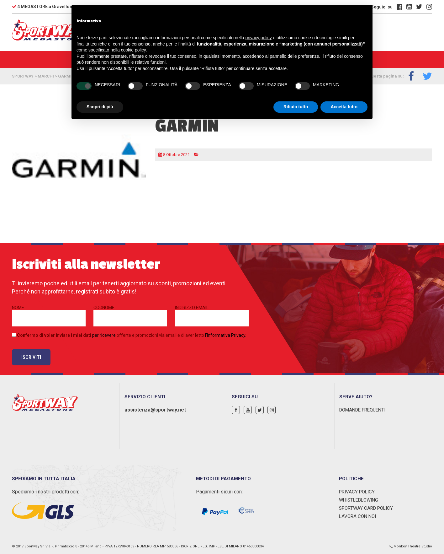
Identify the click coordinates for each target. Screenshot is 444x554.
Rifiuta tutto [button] (295, 106)
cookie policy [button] (133, 49)
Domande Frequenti (362, 410)
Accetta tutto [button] (343, 106)
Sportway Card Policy (366, 508)
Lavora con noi (357, 516)
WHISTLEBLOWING (358, 500)
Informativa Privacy (226, 335)
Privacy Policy (357, 492)
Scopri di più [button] (100, 106)
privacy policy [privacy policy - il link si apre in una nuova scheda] (259, 37)
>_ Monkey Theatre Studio (410, 546)
